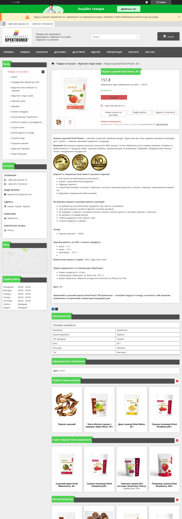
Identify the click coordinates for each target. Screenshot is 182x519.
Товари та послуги (66, 63)
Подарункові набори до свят (25, 82)
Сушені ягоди (18, 138)
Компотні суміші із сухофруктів (26, 122)
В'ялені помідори (19, 111)
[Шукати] (137, 37)
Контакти (42, 52)
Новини (25, 52)
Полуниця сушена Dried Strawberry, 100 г (164, 484)
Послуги (133, 52)
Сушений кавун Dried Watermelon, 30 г (67, 484)
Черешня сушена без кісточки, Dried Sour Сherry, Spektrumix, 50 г (132, 486)
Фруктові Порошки (20, 148)
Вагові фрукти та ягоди (22, 132)
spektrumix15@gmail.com (19, 194)
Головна (8, 52)
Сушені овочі (17, 127)
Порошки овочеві (19, 143)
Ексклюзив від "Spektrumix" (24, 117)
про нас (150, 52)
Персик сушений (67, 424)
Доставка (60, 52)
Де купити (79, 52)
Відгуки (95, 52)
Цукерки (15, 106)
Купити (114, 97)
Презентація (114, 52)
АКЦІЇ (14, 77)
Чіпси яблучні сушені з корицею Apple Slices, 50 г (99, 425)
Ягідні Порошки (19, 154)
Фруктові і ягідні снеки (89, 63)
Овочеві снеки (18, 101)
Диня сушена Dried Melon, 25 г (131, 425)
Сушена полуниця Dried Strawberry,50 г (164, 425)
